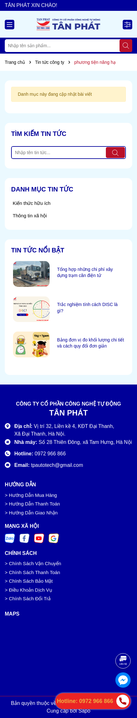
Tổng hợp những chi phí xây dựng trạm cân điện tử (85, 272)
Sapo (84, 711)
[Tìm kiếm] (126, 45)
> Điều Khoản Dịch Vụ (28, 590)
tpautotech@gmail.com (57, 465)
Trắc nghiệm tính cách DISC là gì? (87, 307)
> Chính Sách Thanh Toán (32, 572)
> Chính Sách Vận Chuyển (33, 563)
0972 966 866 (50, 453)
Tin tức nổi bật (37, 250)
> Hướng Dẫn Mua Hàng (31, 495)
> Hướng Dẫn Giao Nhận (31, 512)
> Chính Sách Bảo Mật (29, 581)
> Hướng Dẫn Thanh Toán (32, 503)
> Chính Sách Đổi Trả (28, 598)
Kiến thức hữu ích (32, 203)
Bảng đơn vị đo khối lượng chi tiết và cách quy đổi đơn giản (90, 343)
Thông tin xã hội (30, 215)
